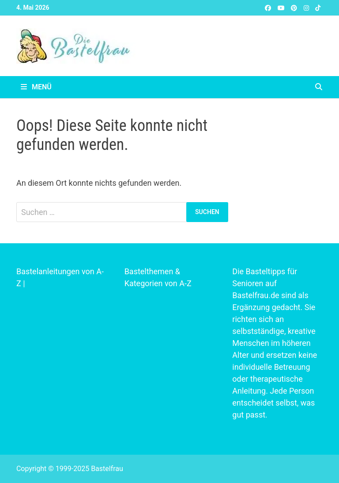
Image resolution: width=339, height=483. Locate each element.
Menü (36, 87)
